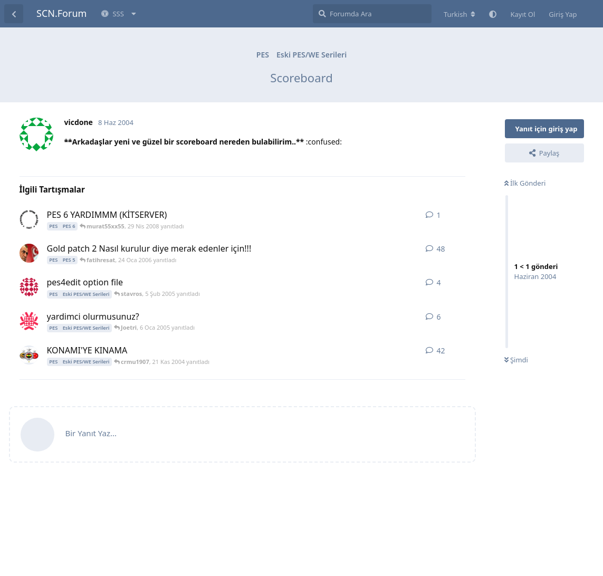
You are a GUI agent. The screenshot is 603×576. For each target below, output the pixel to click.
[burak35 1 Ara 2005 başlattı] (29, 253)
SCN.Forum (61, 13)
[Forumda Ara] (372, 13)
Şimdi (516, 359)
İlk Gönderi (525, 183)
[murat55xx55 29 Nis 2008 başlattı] (29, 219)
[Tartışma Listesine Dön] (13, 13)
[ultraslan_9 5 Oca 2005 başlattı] (29, 321)
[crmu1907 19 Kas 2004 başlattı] (29, 354)
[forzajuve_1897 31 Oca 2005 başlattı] (29, 286)
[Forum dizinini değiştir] (460, 14)
